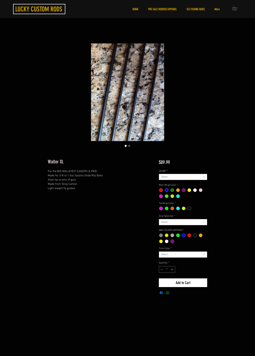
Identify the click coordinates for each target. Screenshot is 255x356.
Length (163, 170)
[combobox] (183, 177)
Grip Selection (167, 216)
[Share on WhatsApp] (168, 293)
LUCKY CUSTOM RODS (38, 9)
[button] (236, 8)
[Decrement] (161, 269)
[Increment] (172, 269)
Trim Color (165, 248)
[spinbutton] (167, 269)
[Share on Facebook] (161, 293)
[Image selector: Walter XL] (126, 146)
